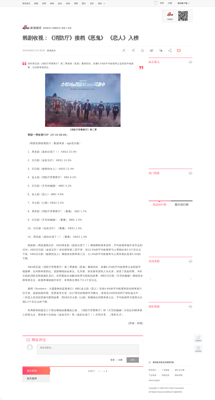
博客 (76, 3)
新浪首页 (26, 3)
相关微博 (32, 378)
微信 (160, 51)
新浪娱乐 (47, 28)
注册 (170, 3)
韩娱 (64, 28)
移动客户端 (184, 3)
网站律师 (179, 375)
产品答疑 (152, 375)
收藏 (142, 51)
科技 (68, 3)
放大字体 (133, 51)
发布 (133, 360)
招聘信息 (165, 375)
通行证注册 (179, 370)
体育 (44, 3)
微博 (151, 51)
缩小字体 (123, 51)
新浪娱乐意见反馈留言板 (163, 362)
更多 (101, 3)
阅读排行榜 (159, 204)
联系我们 (152, 370)
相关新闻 (32, 370)
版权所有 (178, 392)
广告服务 (165, 370)
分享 (169, 51)
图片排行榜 (182, 204)
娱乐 (60, 3)
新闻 (36, 3)
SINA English (154, 380)
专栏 (92, 3)
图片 (84, 3)
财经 (52, 3)
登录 (112, 360)
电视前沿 (56, 28)
